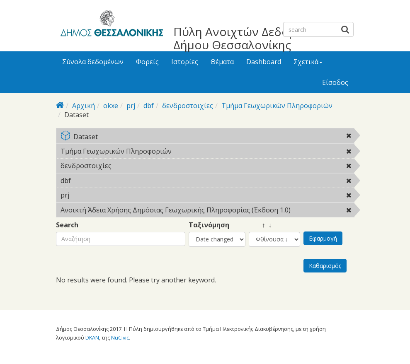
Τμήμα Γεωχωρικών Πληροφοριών (276, 105)
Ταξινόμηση (209, 225)
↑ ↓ (260, 225)
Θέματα (222, 61)
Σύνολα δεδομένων (93, 61)
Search (67, 225)
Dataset (207, 137)
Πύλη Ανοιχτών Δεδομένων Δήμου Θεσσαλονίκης (248, 38)
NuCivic (120, 337)
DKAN (92, 337)
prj (130, 105)
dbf (148, 105)
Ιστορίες (184, 61)
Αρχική (83, 105)
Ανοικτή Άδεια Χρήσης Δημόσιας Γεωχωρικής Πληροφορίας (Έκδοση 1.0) (207, 211)
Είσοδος (335, 82)
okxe (110, 105)
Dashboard (263, 61)
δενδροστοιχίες (187, 105)
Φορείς (147, 61)
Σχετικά (308, 61)
